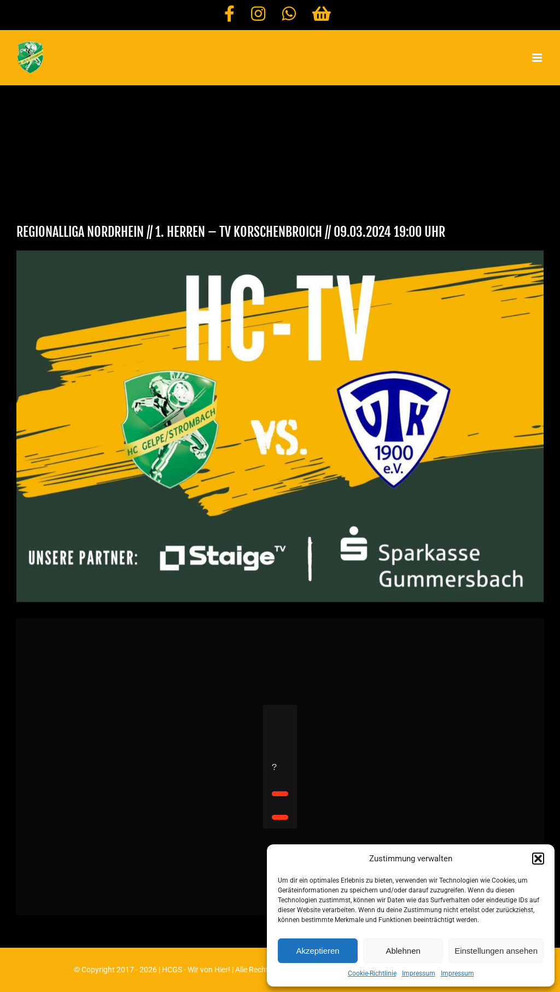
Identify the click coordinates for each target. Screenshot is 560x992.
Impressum (418, 973)
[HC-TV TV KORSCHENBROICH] (280, 426)
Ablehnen (403, 950)
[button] (538, 858)
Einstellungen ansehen (496, 950)
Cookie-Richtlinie (372, 973)
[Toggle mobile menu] (538, 57)
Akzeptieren (317, 950)
